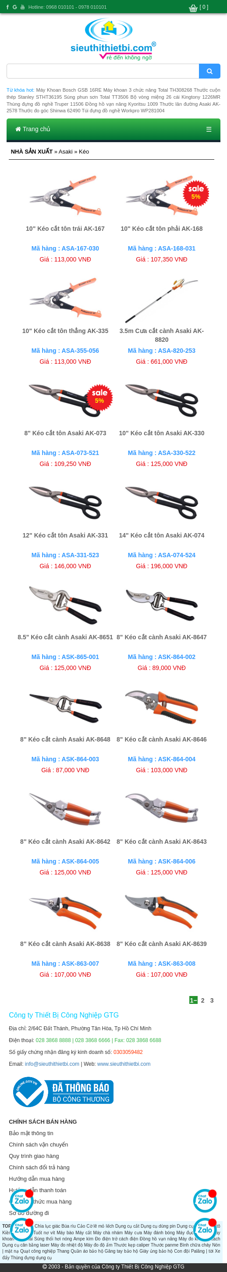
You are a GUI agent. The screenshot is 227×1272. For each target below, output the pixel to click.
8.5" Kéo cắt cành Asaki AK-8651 (65, 637)
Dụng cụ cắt (127, 1226)
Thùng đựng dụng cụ (31, 1257)
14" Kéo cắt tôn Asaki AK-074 (162, 535)
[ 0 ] (203, 7)
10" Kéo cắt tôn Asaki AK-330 (162, 433)
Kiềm (7, 1232)
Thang (63, 1251)
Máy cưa (133, 1232)
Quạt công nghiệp (38, 1251)
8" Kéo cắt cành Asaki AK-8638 (65, 943)
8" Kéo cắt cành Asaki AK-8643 (162, 841)
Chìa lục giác (47, 1226)
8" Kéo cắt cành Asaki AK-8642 (65, 841)
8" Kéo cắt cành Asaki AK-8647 (162, 637)
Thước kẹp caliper (132, 1245)
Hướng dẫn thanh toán (37, 1190)
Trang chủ (32, 129)
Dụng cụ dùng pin (158, 1226)
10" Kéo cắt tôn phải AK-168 (161, 228)
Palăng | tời (202, 1251)
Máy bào (65, 1232)
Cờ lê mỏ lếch (100, 1226)
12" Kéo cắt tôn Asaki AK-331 (65, 535)
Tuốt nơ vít (44, 1232)
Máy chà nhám (108, 1232)
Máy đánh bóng (159, 1232)
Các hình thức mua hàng (40, 1201)
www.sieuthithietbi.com (123, 1064)
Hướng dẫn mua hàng (36, 1178)
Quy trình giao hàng (34, 1156)
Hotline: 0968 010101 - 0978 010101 (67, 7)
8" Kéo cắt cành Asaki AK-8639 (162, 943)
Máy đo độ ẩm (98, 1245)
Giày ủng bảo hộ (156, 1251)
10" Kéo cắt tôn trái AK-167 (65, 228)
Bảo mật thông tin (31, 1133)
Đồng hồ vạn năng (158, 1238)
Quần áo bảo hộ (87, 1251)
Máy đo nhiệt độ (67, 1245)
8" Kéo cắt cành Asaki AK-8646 (162, 739)
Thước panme (164, 1245)
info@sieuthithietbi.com (52, 1064)
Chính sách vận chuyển (38, 1144)
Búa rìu (68, 1226)
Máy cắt (83, 1232)
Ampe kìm (83, 1238)
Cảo (81, 1226)
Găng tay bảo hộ (121, 1251)
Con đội (181, 1251)
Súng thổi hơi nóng (53, 1238)
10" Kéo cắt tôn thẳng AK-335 (65, 330)
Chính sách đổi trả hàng (39, 1167)
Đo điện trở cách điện (116, 1238)
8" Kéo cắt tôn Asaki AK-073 (65, 433)
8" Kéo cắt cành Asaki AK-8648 (65, 739)
